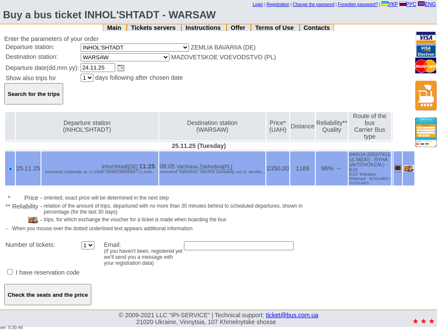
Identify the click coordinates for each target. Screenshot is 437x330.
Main (115, 27)
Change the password (313, 4)
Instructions (204, 27)
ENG (427, 4)
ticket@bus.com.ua (292, 315)
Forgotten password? (358, 4)
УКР (390, 4)
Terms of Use (275, 27)
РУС (408, 4)
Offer (238, 27)
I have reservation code (43, 272)
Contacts (316, 27)
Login (258, 4)
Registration (278, 4)
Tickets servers (154, 27)
